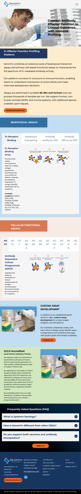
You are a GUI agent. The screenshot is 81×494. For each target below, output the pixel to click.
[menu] (76, 4)
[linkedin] (26, 477)
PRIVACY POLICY (71, 467)
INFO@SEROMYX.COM (31, 471)
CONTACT (46, 475)
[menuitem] (53, 459)
